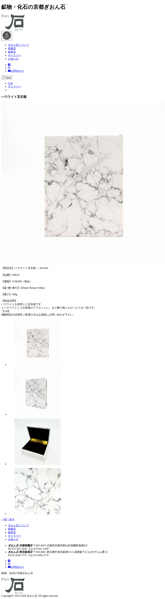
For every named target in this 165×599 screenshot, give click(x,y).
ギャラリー (14, 535)
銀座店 (12, 532)
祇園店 (12, 529)
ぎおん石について (18, 525)
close (7, 77)
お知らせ (13, 539)
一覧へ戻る (8, 519)
